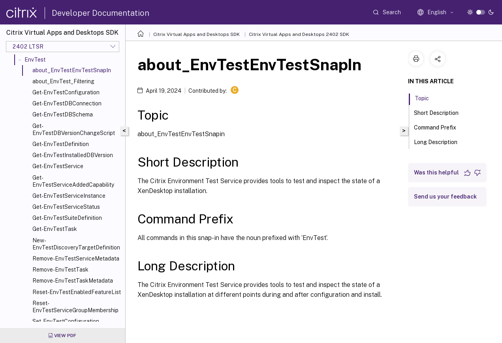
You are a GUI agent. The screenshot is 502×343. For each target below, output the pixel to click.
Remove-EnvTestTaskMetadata (72, 280)
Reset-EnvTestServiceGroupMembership (75, 306)
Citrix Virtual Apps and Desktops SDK (196, 34)
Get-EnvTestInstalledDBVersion (72, 155)
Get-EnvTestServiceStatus (66, 207)
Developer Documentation (100, 13)
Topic (426, 97)
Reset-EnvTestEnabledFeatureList (76, 292)
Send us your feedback (445, 196)
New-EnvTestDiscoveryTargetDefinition (76, 244)
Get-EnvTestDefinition (60, 144)
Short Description (440, 112)
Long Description (440, 141)
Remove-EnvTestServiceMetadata (75, 258)
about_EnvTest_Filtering (63, 81)
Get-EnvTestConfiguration (66, 92)
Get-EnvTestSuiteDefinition (67, 218)
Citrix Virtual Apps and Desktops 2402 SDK (299, 34)
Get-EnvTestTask (54, 229)
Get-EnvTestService (57, 166)
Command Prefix (439, 127)
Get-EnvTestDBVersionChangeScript (73, 129)
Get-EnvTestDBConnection (67, 103)
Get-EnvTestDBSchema (62, 114)
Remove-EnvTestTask (60, 269)
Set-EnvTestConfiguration (65, 321)
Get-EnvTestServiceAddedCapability (73, 181)
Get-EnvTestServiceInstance (68, 196)
